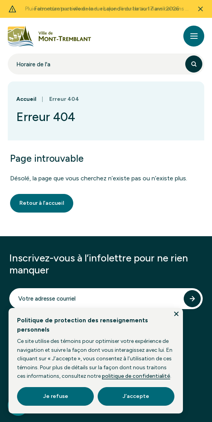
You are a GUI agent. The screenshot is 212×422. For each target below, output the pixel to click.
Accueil (26, 99)
